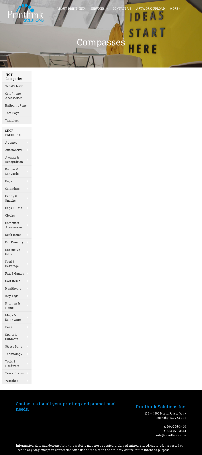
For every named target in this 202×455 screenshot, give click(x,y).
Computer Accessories (13, 225)
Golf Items (12, 281)
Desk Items (13, 235)
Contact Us (122, 8)
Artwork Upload (150, 8)
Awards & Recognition (14, 159)
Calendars (12, 188)
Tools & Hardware (12, 363)
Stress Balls (13, 346)
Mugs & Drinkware (13, 317)
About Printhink (71, 8)
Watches (11, 381)
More (175, 8)
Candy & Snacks (11, 198)
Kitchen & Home (12, 305)
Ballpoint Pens (16, 105)
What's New (14, 86)
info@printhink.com (171, 435)
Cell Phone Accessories (13, 96)
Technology (13, 354)
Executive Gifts (12, 252)
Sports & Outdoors (11, 337)
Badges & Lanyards (12, 171)
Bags (8, 181)
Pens (8, 327)
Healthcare (13, 288)
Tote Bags (12, 113)
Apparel (11, 142)
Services (99, 8)
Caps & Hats (13, 208)
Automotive (14, 150)
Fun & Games (14, 273)
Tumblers (12, 120)
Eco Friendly (14, 242)
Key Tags (11, 296)
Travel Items (14, 373)
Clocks (10, 215)
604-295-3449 (176, 426)
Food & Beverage (12, 264)
